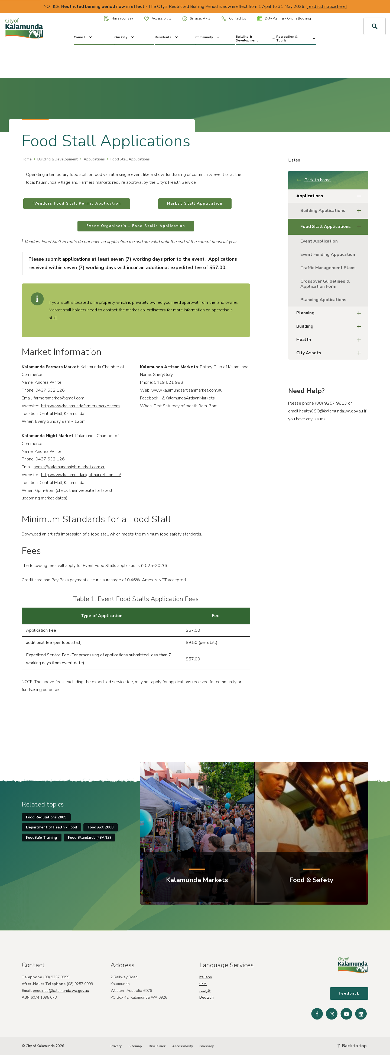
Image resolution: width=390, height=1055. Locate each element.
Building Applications (332, 210)
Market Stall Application (195, 203)
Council (83, 37)
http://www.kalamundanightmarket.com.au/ (81, 475)
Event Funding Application (327, 254)
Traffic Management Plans (328, 268)
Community (207, 37)
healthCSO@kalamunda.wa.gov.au (331, 411)
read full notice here (327, 6)
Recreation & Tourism (296, 38)
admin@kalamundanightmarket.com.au (69, 467)
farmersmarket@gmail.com (59, 398)
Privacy (116, 1046)
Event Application (319, 241)
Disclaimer (157, 1046)
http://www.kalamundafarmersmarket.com (80, 406)
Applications (94, 159)
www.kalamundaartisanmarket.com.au (186, 390)
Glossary (206, 1046)
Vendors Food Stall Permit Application (76, 203)
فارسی (205, 990)
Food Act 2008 (100, 827)
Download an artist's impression (52, 534)
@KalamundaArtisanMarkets (188, 398)
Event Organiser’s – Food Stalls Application (135, 226)
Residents (167, 37)
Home (27, 159)
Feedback (349, 993)
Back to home (313, 180)
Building (330, 326)
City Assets (330, 353)
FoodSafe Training (41, 837)
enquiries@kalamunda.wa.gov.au (61, 990)
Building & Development (256, 38)
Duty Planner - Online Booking (284, 18)
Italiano (205, 977)
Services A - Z (196, 18)
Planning (330, 313)
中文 (203, 983)
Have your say (118, 18)
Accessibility (157, 18)
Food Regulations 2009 (46, 817)
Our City (124, 37)
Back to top (352, 1046)
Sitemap (135, 1046)
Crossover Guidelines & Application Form (325, 283)
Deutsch (206, 997)
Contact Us (234, 18)
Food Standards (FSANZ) (89, 837)
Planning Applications (323, 300)
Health (330, 339)
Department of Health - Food (51, 827)
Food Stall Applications (332, 226)
